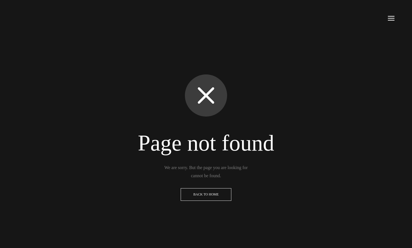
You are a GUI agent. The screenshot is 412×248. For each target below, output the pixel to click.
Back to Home (206, 194)
